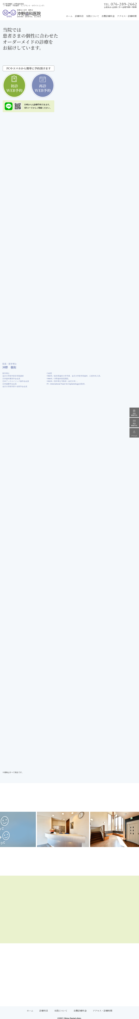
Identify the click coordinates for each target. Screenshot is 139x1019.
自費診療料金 (108, 16)
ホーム (69, 16)
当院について (92, 16)
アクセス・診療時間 (127, 16)
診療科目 (79, 16)
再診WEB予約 (42, 88)
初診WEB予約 (15, 88)
